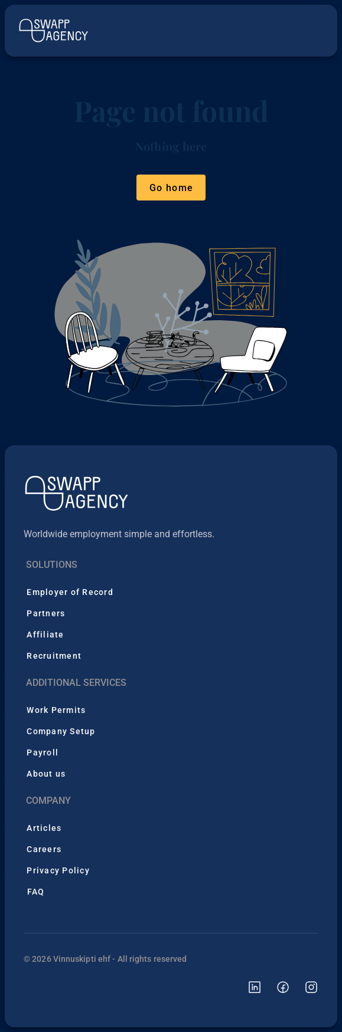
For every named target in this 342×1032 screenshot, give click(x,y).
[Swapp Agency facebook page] (276, 986)
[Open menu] (311, 31)
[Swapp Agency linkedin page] (247, 986)
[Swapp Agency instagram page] (304, 986)
